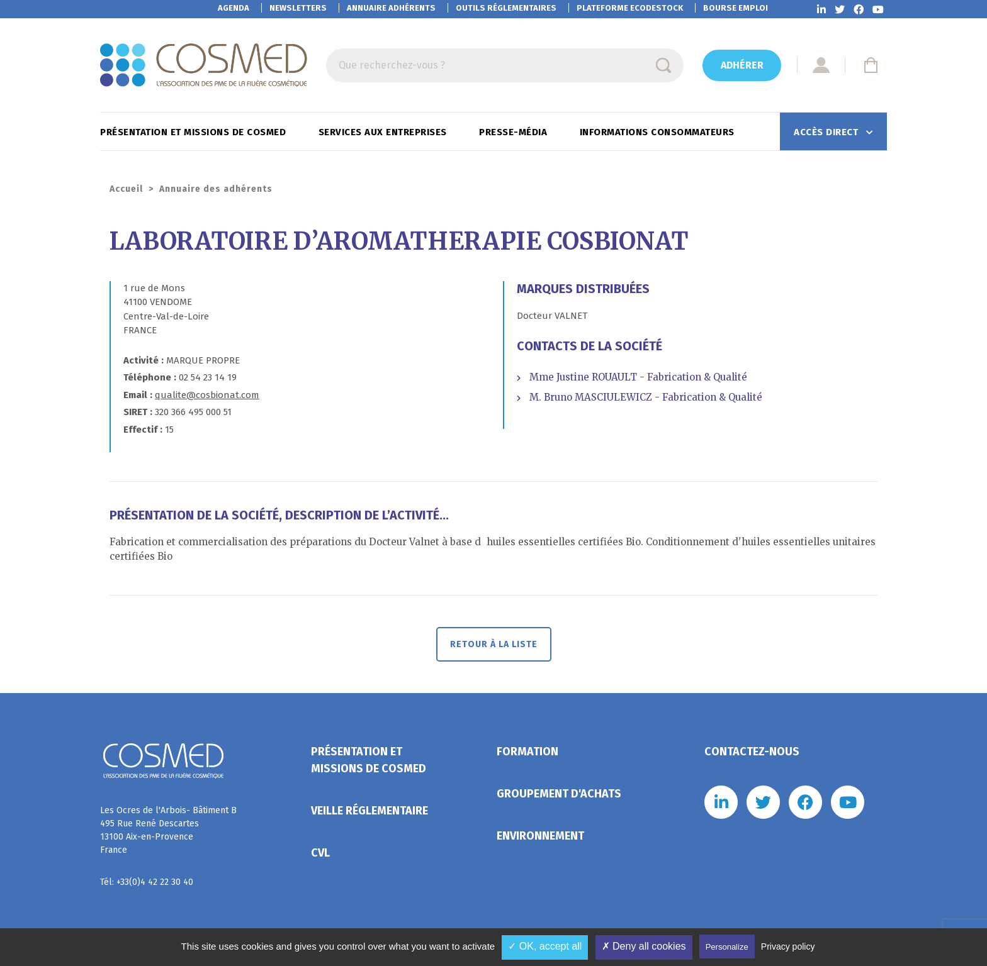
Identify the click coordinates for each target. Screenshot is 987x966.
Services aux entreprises (384, 132)
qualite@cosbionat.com (207, 395)
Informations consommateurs (659, 132)
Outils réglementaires (506, 8)
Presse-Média (514, 132)
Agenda (233, 8)
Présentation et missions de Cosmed (194, 132)
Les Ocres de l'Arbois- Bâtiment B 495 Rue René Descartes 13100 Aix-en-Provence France (168, 830)
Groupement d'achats (559, 794)
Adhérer (742, 65)
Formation (527, 751)
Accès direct (827, 132)
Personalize (727, 947)
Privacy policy (788, 946)
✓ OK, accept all (545, 946)
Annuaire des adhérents (216, 189)
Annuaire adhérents (391, 8)
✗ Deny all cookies (644, 946)
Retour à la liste (494, 644)
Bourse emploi (735, 8)
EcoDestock (630, 8)
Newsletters (298, 8)
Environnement (540, 836)
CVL (320, 853)
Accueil (126, 189)
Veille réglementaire (369, 811)
